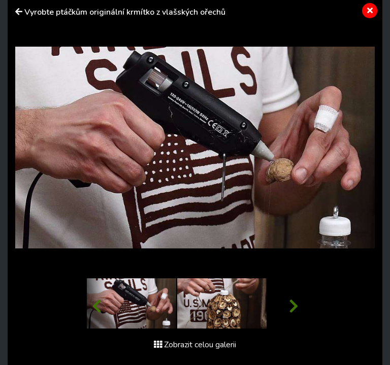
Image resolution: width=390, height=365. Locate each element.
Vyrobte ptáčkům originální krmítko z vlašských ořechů (124, 12)
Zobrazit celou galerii (195, 344)
